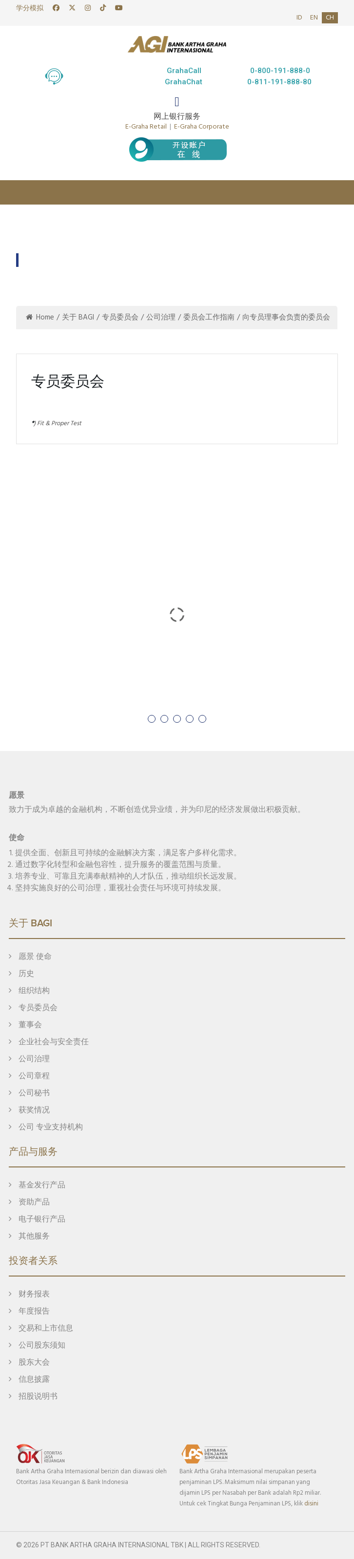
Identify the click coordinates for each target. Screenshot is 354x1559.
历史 (21, 974)
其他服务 (29, 1236)
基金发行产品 (37, 1185)
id (299, 17)
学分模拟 (29, 8)
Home (40, 317)
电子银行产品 (37, 1219)
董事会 (25, 1025)
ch (330, 17)
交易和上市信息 (41, 1328)
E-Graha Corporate (201, 127)
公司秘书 (29, 1093)
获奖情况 (29, 1110)
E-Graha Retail (146, 127)
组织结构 (29, 991)
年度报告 (29, 1311)
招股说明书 (33, 1396)
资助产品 (29, 1202)
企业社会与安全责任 (49, 1042)
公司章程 (29, 1076)
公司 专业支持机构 (46, 1127)
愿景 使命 (30, 957)
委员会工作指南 (209, 317)
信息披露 (29, 1379)
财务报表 (29, 1294)
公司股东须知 (37, 1345)
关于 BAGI (78, 317)
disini (311, 1504)
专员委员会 (120, 317)
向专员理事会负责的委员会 (286, 317)
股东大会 (29, 1362)
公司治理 (161, 317)
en (314, 17)
